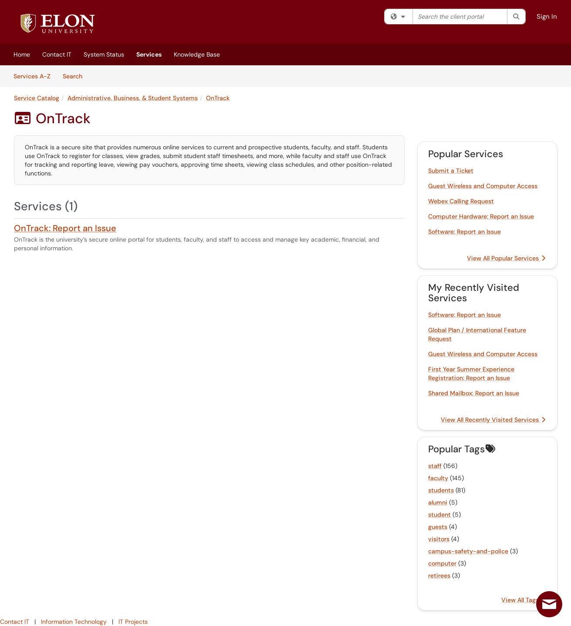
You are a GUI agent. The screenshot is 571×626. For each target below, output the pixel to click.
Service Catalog (36, 98)
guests (437, 527)
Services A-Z (32, 76)
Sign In (547, 16)
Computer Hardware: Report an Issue (481, 216)
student (439, 514)
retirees (439, 575)
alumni (437, 502)
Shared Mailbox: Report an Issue (473, 393)
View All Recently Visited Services (493, 420)
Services (149, 54)
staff (435, 466)
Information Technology (74, 622)
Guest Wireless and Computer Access (482, 186)
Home (22, 54)
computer (442, 563)
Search (75, 75)
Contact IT (56, 54)
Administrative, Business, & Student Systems (133, 98)
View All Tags (523, 600)
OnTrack (218, 98)
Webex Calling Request (461, 201)
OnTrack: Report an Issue (65, 228)
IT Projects (133, 622)
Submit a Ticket (450, 171)
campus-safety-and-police (468, 551)
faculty (438, 478)
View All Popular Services (506, 258)
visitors (438, 539)
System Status (104, 54)
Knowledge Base (197, 54)
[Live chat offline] (549, 604)
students (441, 490)
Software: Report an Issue (464, 232)
